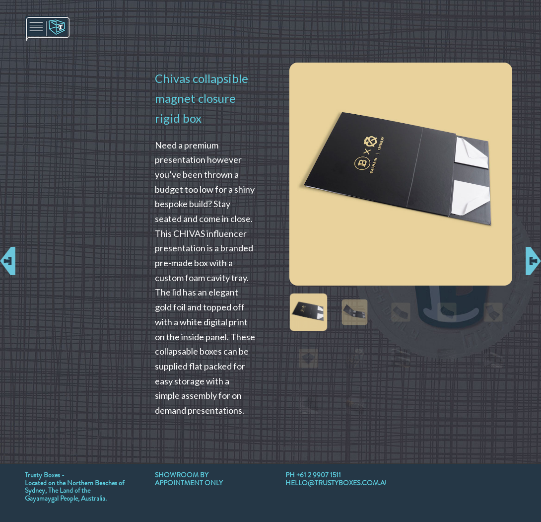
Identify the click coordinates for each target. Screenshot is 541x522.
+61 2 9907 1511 (318, 475)
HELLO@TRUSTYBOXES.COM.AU (337, 483)
